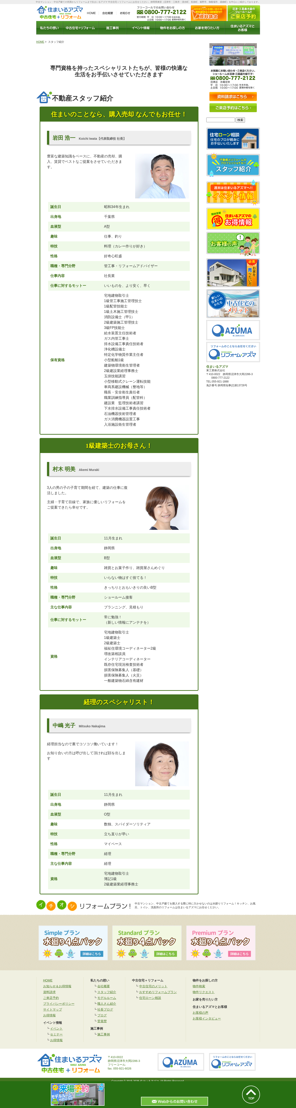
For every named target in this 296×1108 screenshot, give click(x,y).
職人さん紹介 (106, 1003)
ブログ (102, 1015)
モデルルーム (106, 998)
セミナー (56, 1034)
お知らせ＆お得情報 (57, 986)
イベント (56, 1028)
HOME (40, 41)
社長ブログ (105, 1009)
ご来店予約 (51, 998)
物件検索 (199, 986)
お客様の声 (200, 1012)
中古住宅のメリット (153, 986)
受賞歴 (102, 1021)
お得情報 (49, 1015)
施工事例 (103, 1034)
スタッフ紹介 (106, 992)
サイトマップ (52, 1009)
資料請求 (49, 992)
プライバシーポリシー (59, 1003)
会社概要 (103, 986)
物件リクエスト (204, 992)
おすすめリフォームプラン (158, 992)
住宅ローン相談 (150, 998)
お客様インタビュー (207, 1018)
